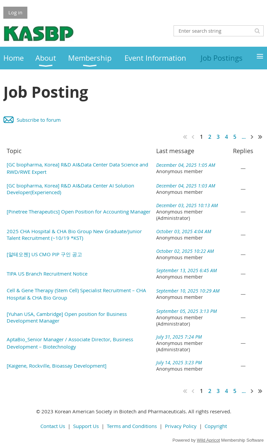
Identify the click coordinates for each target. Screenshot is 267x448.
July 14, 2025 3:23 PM (179, 362)
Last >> (260, 136)
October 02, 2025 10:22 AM (185, 251)
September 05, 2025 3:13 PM (186, 311)
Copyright (216, 426)
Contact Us (52, 426)
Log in (15, 12)
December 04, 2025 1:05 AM (185, 165)
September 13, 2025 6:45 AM (186, 270)
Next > (252, 136)
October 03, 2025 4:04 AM (183, 231)
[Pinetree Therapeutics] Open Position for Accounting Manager (79, 211)
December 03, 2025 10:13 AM (187, 205)
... (244, 136)
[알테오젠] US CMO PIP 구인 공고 (44, 254)
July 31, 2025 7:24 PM (179, 337)
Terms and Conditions (132, 426)
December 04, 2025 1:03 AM (185, 185)
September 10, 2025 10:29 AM (188, 291)
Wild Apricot (208, 440)
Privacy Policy (181, 426)
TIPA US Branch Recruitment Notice (47, 273)
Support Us (86, 426)
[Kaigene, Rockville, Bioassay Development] (56, 365)
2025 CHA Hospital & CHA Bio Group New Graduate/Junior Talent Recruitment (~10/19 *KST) (74, 234)
